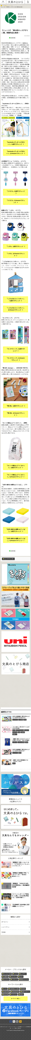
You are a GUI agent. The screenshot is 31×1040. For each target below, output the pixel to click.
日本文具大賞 (15, 991)
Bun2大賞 (5, 994)
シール (5, 988)
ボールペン (15, 732)
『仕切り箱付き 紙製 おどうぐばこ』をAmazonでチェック (15, 539)
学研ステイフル (24, 979)
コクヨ (14, 730)
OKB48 (23, 988)
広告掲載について (21, 1026)
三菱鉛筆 (23, 732)
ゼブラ (21, 976)
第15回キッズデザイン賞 (16, 49)
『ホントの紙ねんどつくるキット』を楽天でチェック (15, 466)
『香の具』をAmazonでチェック (15, 414)
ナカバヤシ (13, 976)
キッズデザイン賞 (8, 558)
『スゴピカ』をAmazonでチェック (15, 201)
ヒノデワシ (23, 973)
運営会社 (19, 1028)
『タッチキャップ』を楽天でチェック (15, 350)
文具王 (25, 719)
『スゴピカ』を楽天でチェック (15, 191)
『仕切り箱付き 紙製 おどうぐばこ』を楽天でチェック (15, 530)
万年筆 (19, 732)
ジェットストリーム (20, 730)
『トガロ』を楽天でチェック (14, 246)
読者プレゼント (25, 991)
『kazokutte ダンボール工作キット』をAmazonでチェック (15, 152)
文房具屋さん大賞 (14, 988)
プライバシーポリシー (13, 1026)
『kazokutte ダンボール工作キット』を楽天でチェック (15, 143)
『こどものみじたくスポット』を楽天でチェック (15, 299)
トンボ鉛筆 (21, 719)
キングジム (6, 979)
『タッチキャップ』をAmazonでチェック (15, 359)
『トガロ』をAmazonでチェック (15, 254)
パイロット (27, 730)
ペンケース (14, 994)
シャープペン (15, 719)
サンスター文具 (7, 973)
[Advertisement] (15, 691)
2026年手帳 (6, 991)
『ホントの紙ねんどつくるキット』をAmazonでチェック (15, 475)
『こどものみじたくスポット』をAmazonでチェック (15, 309)
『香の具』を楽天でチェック (14, 406)
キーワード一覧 (15, 998)
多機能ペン (15, 734)
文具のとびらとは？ (4, 1026)
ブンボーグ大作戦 (21, 742)
